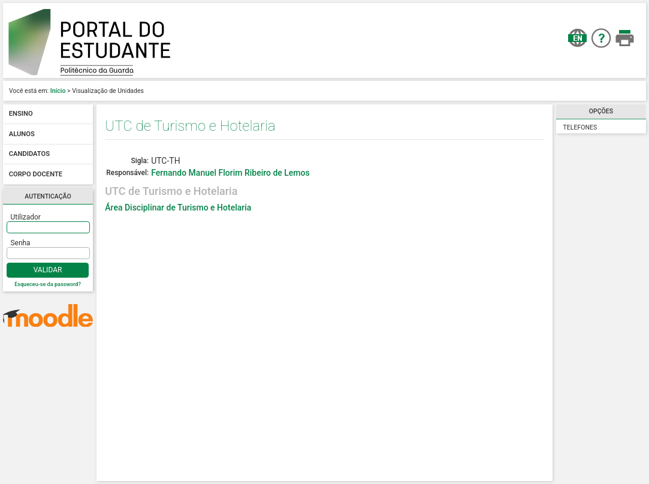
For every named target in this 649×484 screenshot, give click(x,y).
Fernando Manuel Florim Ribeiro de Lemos (230, 173)
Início (58, 91)
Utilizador (26, 217)
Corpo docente (35, 174)
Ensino (21, 114)
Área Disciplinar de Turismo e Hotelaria (178, 207)
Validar (48, 270)
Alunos (22, 134)
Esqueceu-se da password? (47, 284)
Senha (21, 243)
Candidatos (29, 154)
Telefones (580, 127)
